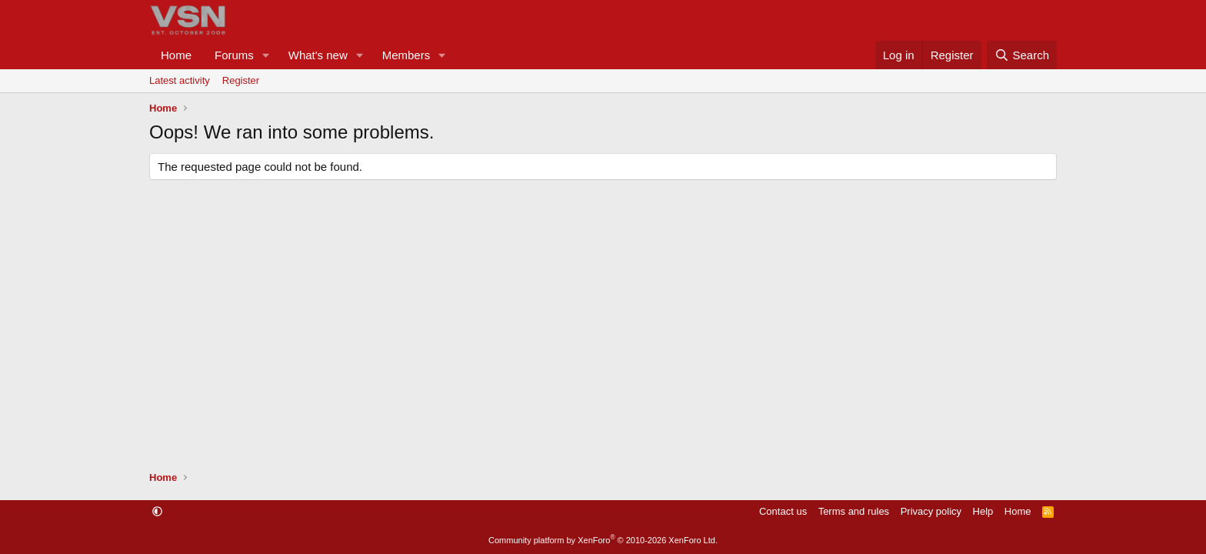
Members (406, 55)
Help (983, 511)
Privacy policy (931, 511)
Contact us (783, 511)
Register (240, 80)
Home (176, 55)
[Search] (1022, 55)
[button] (266, 55)
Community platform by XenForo (603, 540)
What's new (318, 55)
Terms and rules (853, 511)
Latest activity (179, 80)
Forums (234, 55)
